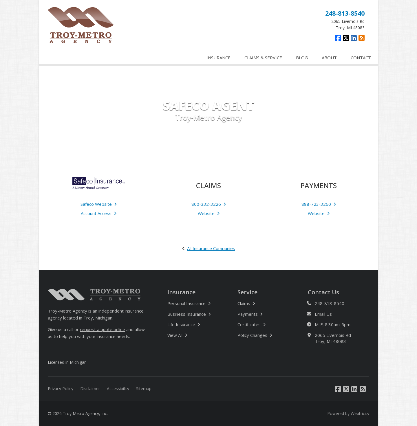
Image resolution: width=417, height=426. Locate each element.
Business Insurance (189, 314)
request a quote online (102, 329)
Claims (246, 303)
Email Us (323, 314)
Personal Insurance (189, 303)
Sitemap (143, 388)
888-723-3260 (318, 204)
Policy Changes (254, 335)
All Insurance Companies (211, 248)
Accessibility (118, 388)
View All (194, 335)
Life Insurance (183, 324)
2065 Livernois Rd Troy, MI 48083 (333, 338)
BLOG (302, 57)
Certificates (251, 324)
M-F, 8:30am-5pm (332, 325)
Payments (250, 314)
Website (209, 213)
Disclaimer (90, 388)
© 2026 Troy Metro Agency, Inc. (78, 413)
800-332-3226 (208, 204)
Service (247, 292)
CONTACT (361, 57)
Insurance (181, 292)
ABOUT (329, 57)
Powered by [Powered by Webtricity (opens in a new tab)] (348, 413)
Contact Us (323, 292)
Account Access (98, 213)
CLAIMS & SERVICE (263, 57)
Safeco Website (99, 204)
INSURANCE (218, 57)
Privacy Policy (60, 388)
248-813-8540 (345, 13)
